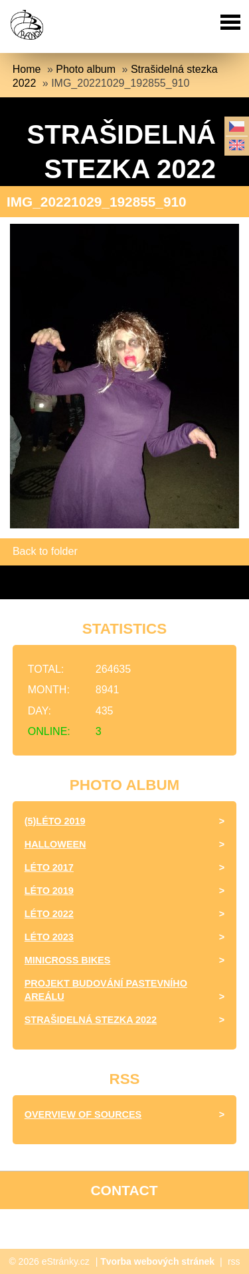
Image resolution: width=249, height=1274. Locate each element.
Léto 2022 (49, 913)
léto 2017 (49, 867)
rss (234, 1261)
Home (27, 69)
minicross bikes (68, 960)
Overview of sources (83, 1114)
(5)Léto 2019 (55, 821)
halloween (55, 844)
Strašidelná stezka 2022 (91, 1019)
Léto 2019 (49, 890)
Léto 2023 (49, 937)
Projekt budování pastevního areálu (106, 990)
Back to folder (45, 551)
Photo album (86, 69)
